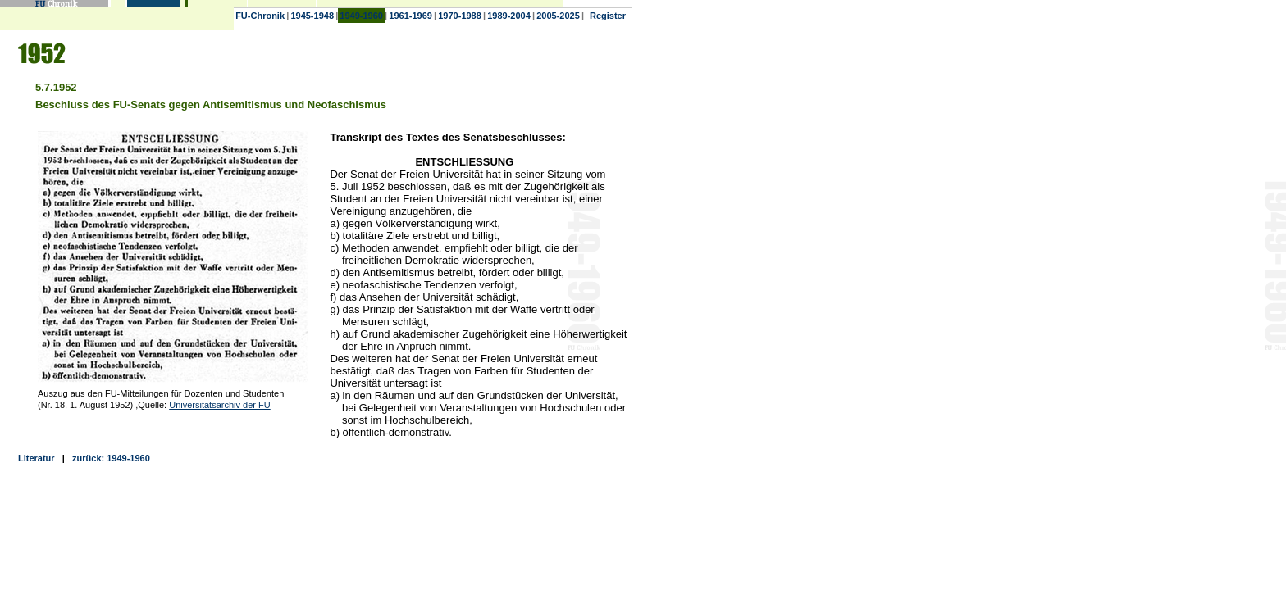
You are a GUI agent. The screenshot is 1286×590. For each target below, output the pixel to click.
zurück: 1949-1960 (111, 458)
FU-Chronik (260, 15)
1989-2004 (509, 15)
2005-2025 (558, 15)
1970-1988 (459, 15)
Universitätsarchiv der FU (219, 405)
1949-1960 (361, 15)
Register (608, 15)
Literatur (36, 458)
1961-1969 (410, 15)
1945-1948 (312, 15)
